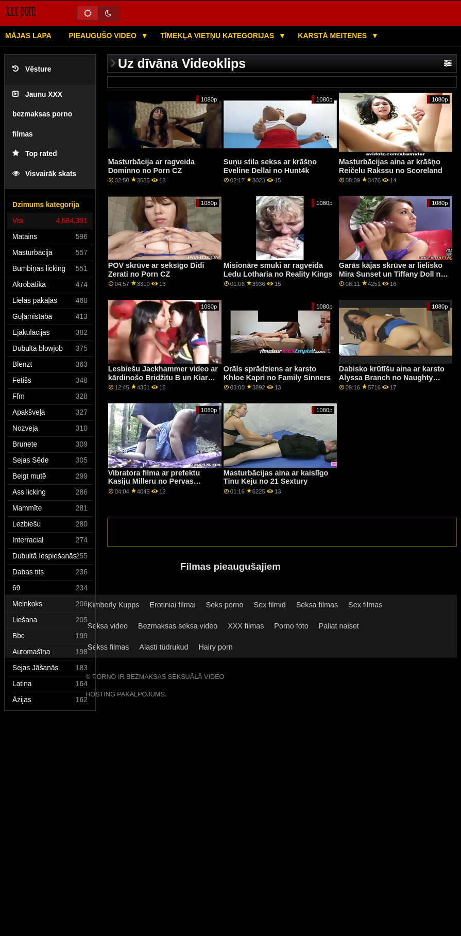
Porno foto (291, 626)
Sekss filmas (108, 647)
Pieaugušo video (103, 35)
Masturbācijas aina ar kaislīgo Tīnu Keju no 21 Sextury (276, 477)
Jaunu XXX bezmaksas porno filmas (42, 114)
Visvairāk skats (44, 174)
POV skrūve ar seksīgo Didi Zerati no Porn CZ (156, 269)
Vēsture (31, 69)
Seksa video (108, 626)
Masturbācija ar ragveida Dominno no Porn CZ (151, 166)
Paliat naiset (339, 626)
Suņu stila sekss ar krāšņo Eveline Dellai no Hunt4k (270, 166)
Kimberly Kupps (114, 605)
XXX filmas (246, 626)
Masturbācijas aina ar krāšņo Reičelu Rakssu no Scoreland (390, 166)
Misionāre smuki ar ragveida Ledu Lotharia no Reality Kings (278, 269)
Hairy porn (215, 647)
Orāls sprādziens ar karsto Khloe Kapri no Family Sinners (277, 373)
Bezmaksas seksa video (177, 626)
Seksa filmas (317, 605)
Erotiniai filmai (172, 605)
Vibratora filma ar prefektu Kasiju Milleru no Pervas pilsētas (154, 481)
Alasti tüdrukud (163, 647)
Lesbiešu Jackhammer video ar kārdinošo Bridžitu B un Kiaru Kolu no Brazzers (163, 377)
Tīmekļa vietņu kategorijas (218, 35)
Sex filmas (365, 605)
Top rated (34, 154)
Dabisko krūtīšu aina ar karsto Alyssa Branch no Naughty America (392, 377)
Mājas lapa (28, 35)
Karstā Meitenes (333, 35)
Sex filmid (269, 605)
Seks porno (225, 605)
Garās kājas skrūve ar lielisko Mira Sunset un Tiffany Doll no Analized (392, 273)
